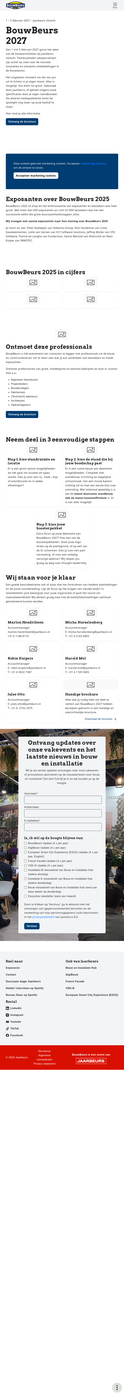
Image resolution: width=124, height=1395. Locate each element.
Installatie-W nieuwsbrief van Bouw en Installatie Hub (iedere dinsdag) (60, 960)
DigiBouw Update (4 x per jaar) (47, 936)
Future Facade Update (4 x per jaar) (50, 949)
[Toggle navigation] (115, 5)
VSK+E (70, 1077)
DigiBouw (72, 1063)
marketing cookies (93, 163)
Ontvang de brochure (22, 121)
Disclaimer (44, 1140)
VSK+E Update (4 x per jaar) (45, 954)
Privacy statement (45, 1152)
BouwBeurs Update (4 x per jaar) (48, 932)
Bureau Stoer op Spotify (21, 1083)
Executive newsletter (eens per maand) (52, 985)
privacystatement (44, 1005)
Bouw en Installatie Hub (81, 1056)
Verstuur (32, 1014)
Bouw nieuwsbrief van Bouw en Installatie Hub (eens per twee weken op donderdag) (62, 978)
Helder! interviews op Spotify (25, 1077)
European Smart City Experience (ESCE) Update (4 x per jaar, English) (63, 943)
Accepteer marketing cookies (36, 175)
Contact (11, 1063)
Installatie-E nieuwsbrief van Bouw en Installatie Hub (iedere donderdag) (60, 969)
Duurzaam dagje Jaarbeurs (23, 1070)
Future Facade (75, 1070)
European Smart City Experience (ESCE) (92, 1083)
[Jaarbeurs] (91, 1149)
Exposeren (13, 1056)
